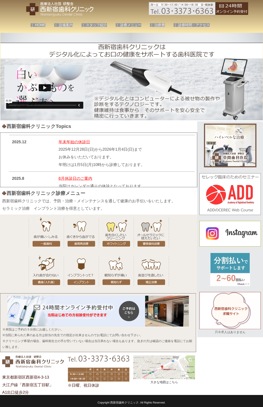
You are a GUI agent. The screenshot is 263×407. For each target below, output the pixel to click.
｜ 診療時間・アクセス (191, 25)
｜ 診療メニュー (128, 25)
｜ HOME (38, 25)
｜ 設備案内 (63, 25)
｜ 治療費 (157, 25)
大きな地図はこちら (164, 382)
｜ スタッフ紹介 (94, 25)
